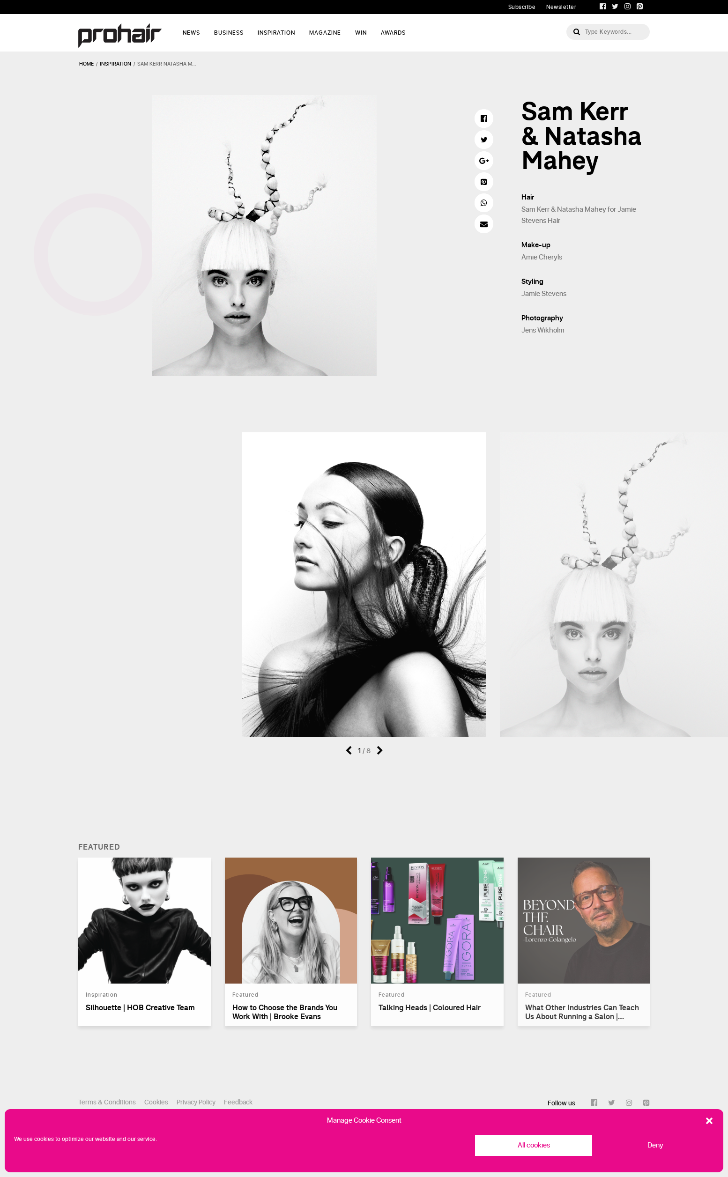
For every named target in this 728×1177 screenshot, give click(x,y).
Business (229, 33)
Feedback (238, 1102)
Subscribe (522, 7)
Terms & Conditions (107, 1102)
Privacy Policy (196, 1102)
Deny (655, 1145)
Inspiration (276, 33)
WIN (361, 33)
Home (86, 64)
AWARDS (393, 33)
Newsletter (561, 7)
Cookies (156, 1102)
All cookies (534, 1145)
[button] (709, 1120)
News (191, 33)
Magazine (325, 33)
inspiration (115, 64)
